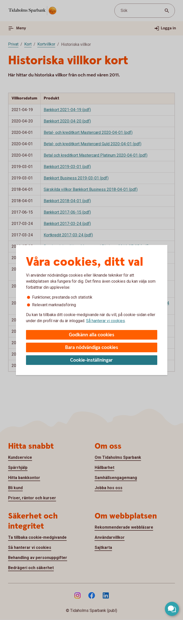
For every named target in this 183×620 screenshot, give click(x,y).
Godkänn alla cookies (91, 335)
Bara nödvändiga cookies (91, 347)
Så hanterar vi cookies (105, 320)
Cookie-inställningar (91, 360)
